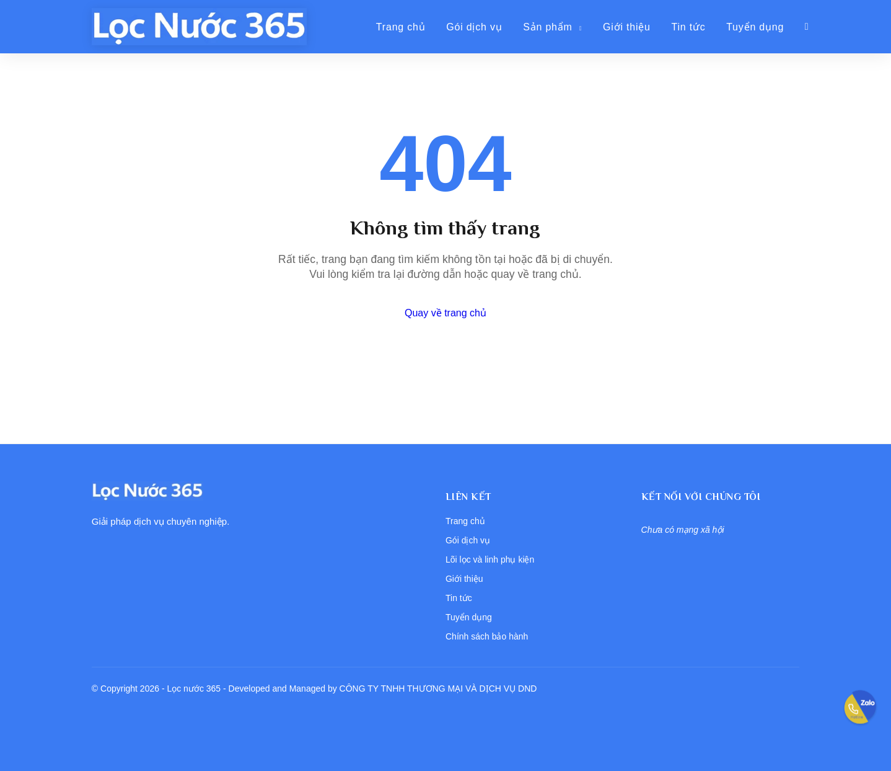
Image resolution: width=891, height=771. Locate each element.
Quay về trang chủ (445, 313)
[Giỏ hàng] (807, 26)
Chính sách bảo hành (487, 636)
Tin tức (688, 27)
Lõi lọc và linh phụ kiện (490, 559)
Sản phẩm (552, 27)
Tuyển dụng (755, 27)
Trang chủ (401, 27)
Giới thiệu (627, 27)
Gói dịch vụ (474, 27)
